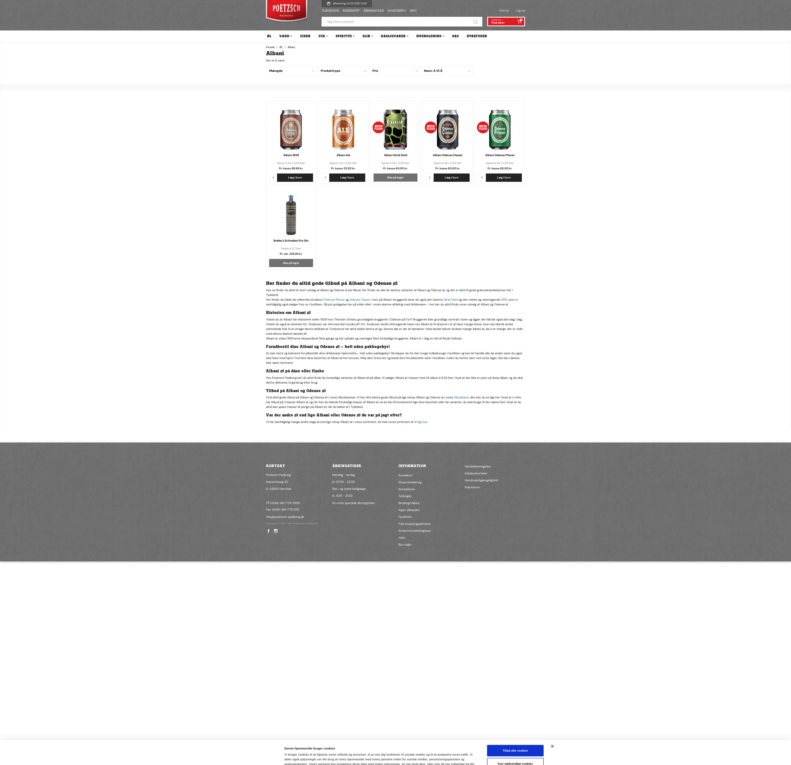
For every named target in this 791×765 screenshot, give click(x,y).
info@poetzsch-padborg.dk (285, 517)
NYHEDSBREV (397, 11)
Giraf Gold (451, 300)
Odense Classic (360, 300)
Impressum (472, 487)
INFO (413, 11)
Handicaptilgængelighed (481, 480)
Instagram (275, 530)
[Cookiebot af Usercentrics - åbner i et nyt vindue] (258, 660)
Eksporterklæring (410, 482)
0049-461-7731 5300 (285, 503)
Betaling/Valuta (408, 503)
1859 (504, 300)
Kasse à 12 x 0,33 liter (343, 163)
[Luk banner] (552, 626)
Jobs (401, 538)
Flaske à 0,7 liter (291, 248)
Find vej (504, 10)
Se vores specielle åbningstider (353, 503)
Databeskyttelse (476, 473)
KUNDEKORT (351, 11)
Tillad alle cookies (515, 630)
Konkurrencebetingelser (414, 531)
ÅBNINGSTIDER (373, 11)
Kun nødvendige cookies (515, 643)
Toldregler (405, 496)
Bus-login (405, 545)
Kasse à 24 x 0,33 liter (291, 163)
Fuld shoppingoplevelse (414, 524)
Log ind (521, 10)
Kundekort (405, 475)
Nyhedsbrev (406, 489)
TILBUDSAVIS (330, 11)
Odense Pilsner (334, 300)
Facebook (268, 530)
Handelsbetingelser (478, 466)
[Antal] (273, 177)
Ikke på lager (395, 177)
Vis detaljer (292, 659)
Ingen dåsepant (409, 510)
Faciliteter (405, 517)
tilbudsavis (461, 397)
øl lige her (420, 422)
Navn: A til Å (433, 71)
